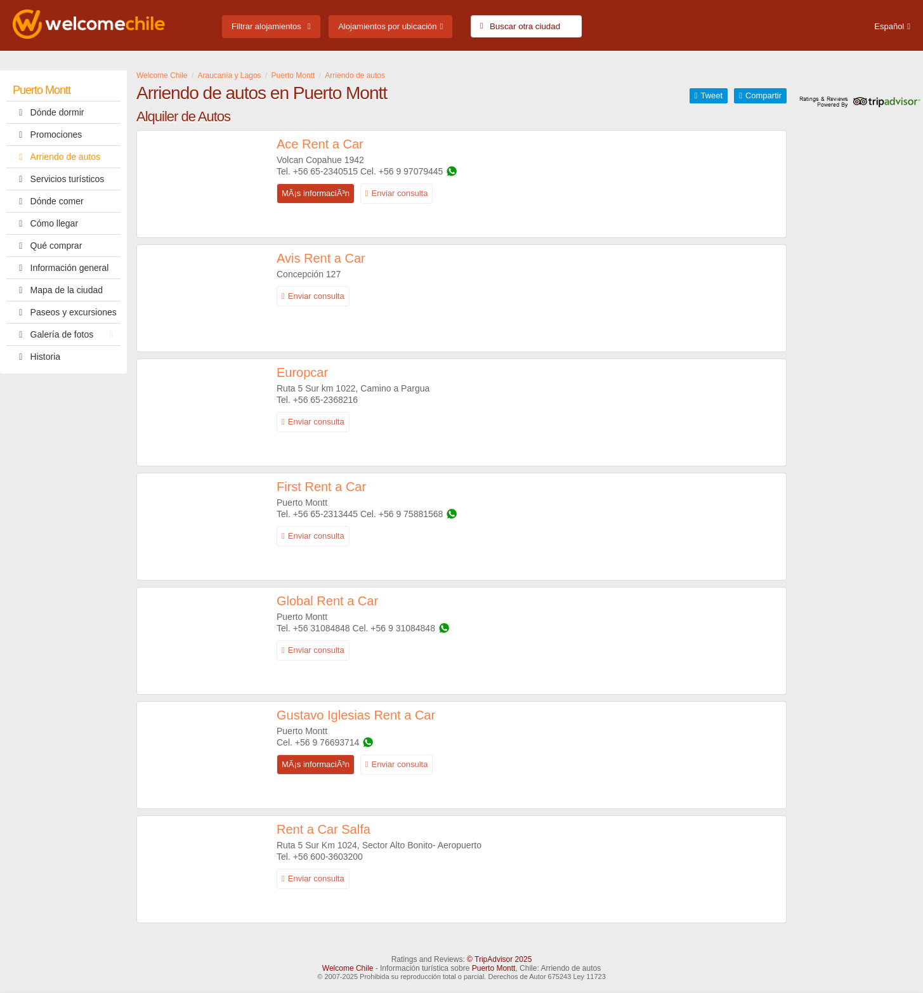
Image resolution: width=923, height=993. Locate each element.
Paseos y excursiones (65, 312)
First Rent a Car (321, 487)
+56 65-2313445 (325, 514)
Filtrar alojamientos (266, 26)
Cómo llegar (45, 223)
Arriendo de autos (56, 157)
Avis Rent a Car (321, 258)
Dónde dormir (48, 112)
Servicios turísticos (58, 179)
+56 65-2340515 (325, 171)
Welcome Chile (347, 968)
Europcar (302, 372)
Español (889, 26)
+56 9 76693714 (327, 742)
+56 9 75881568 (411, 514)
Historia (36, 357)
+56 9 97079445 (411, 171)
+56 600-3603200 (328, 857)
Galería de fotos (66, 334)
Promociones (47, 134)
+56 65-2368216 (325, 400)
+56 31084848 (321, 628)
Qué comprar (47, 246)
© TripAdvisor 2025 (499, 959)
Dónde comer (48, 201)
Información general (60, 268)
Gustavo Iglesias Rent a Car (356, 715)
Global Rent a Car (327, 601)
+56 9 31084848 (402, 628)
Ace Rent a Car (320, 144)
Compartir (763, 95)
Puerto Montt (41, 90)
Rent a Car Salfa (323, 829)
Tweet (711, 95)
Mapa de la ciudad (58, 290)
